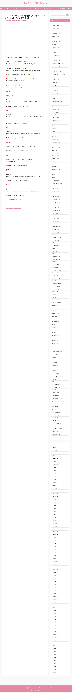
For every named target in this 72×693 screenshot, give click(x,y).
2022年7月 (55, 579)
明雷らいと (57, 82)
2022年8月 (55, 576)
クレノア (56, 197)
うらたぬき (57, 418)
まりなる (56, 322)
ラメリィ (56, 191)
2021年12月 (55, 599)
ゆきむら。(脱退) (58, 63)
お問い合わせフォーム (32, 688)
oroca (55, 316)
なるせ (56, 139)
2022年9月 (55, 573)
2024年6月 (55, 512)
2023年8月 (55, 541)
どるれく (56, 286)
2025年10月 (55, 465)
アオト (56, 289)
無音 (55, 131)
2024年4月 (55, 517)
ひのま (55, 341)
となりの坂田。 (57, 423)
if (55, 150)
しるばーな (56, 202)
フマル (55, 294)
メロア (55, 343)
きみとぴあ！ (57, 164)
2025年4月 (55, 482)
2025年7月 (55, 474)
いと (56, 292)
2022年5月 (55, 585)
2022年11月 (55, 567)
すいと (55, 335)
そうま (56, 52)
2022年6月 (55, 582)
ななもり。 (17, 20)
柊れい (55, 248)
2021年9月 (55, 608)
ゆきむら (56, 393)
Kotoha (56, 308)
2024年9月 (55, 503)
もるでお (56, 126)
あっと (56, 31)
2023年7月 (55, 544)
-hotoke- (56, 147)
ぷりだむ (55, 349)
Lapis (56, 69)
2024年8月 (55, 506)
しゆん (56, 50)
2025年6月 (55, 476)
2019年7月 (55, 661)
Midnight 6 (57, 85)
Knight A (56, 47)
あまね (55, 357)
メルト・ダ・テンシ (59, 74)
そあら (55, 360)
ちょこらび (57, 265)
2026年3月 (55, 450)
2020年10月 (55, 640)
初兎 (56, 158)
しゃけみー (56, 199)
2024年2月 (55, 523)
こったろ (56, 221)
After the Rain (57, 25)
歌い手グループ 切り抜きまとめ (36, 3)
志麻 (55, 426)
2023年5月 (55, 550)
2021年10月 (55, 605)
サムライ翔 (57, 384)
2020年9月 (55, 643)
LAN (55, 107)
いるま (56, 109)
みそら (55, 297)
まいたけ (56, 281)
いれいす (56, 145)
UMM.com (56, 123)
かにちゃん (57, 267)
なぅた (55, 338)
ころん (56, 229)
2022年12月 (55, 564)
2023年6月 (55, 547)
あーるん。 (56, 355)
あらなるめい (57, 134)
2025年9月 (55, 468)
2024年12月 (55, 494)
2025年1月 (55, 491)
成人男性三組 (56, 412)
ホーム (21, 688)
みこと (56, 115)
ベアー (55, 93)
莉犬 (56, 243)
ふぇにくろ (56, 275)
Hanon (55, 305)
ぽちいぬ (56, 368)
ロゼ (55, 77)
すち (56, 112)
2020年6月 (55, 652)
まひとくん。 (57, 60)
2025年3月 (55, 485)
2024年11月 (55, 497)
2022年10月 (55, 570)
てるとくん (57, 55)
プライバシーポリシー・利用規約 (45, 688)
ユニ (55, 300)
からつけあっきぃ (58, 33)
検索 (67, 14)
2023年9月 (55, 538)
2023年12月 (55, 529)
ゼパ (55, 319)
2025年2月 (55, 488)
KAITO (56, 379)
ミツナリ (56, 96)
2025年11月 (55, 462)
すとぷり (7, 20)
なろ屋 (56, 390)
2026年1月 (55, 456)
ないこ (56, 153)
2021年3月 (55, 626)
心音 (56, 79)
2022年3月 (55, 591)
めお (55, 175)
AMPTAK (56, 28)
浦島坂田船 (57, 415)
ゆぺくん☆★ (57, 283)
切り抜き (56, 396)
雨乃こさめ (57, 120)
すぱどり (56, 246)
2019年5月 (55, 664)
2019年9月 (55, 658)
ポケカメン (57, 278)
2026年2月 (55, 453)
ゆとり (55, 128)
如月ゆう (56, 224)
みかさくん (57, 71)
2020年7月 (55, 649)
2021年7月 (55, 614)
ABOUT (25, 688)
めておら (56, 373)
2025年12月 (55, 459)
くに (56, 218)
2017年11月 (55, 670)
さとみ (12, 20)
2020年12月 (55, 635)
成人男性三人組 (57, 398)
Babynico (56, 314)
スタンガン (56, 205)
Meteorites (57, 66)
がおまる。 (56, 169)
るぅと (56, 240)
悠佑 (56, 161)
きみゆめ (56, 180)
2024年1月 (55, 526)
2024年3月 (55, 520)
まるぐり (56, 207)
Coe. (55, 213)
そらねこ (56, 186)
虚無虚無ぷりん (57, 101)
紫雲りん (56, 262)
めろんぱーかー (58, 376)
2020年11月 (55, 637)
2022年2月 (55, 594)
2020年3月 (55, 655)
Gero (55, 431)
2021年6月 (55, 617)
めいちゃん (57, 142)
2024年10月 (55, 500)
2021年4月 (55, 623)
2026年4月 (55, 447)
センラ (56, 421)
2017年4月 (55, 673)
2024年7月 (55, 509)
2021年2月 (55, 629)
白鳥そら (56, 256)
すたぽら (56, 210)
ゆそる (55, 346)
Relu (56, 216)
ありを (55, 166)
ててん (55, 172)
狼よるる (56, 254)
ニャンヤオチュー (58, 407)
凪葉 (55, 177)
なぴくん (56, 363)
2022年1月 (55, 597)
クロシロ (56, 88)
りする (55, 409)
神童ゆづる (56, 259)
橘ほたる (56, 251)
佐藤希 (55, 327)
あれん (55, 333)
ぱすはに (56, 311)
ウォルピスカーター (58, 401)
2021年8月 (55, 611)
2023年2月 (55, 558)
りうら (56, 156)
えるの (55, 404)
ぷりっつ (56, 41)
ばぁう (56, 58)
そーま (55, 90)
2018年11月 (55, 667)
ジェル (56, 235)
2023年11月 (55, 532)
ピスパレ (56, 330)
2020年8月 (55, 646)
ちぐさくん (57, 39)
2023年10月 (55, 535)
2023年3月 (55, 555)
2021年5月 (55, 620)
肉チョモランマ (57, 429)
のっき (55, 188)
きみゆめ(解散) (57, 183)
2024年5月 (55, 515)
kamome (56, 382)
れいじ (55, 371)
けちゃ (56, 36)
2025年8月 (55, 471)
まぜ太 (56, 44)
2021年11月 (55, 602)
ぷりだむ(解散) (57, 352)
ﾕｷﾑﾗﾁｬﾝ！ (56, 324)
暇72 (56, 117)
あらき (55, 137)
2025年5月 (55, 479)
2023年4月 (55, 553)
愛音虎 (55, 98)
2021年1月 (55, 632)
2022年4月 (55, 588)
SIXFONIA (57, 104)
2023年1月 (55, 561)
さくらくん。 (57, 270)
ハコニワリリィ (57, 303)
